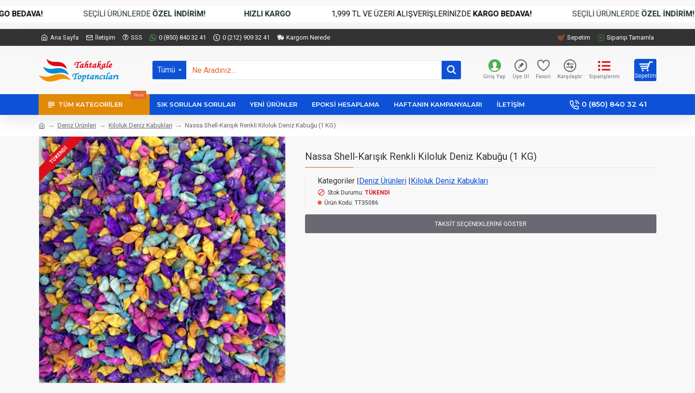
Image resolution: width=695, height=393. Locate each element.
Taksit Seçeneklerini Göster (481, 223)
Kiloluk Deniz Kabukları (140, 125)
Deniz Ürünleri (76, 125)
